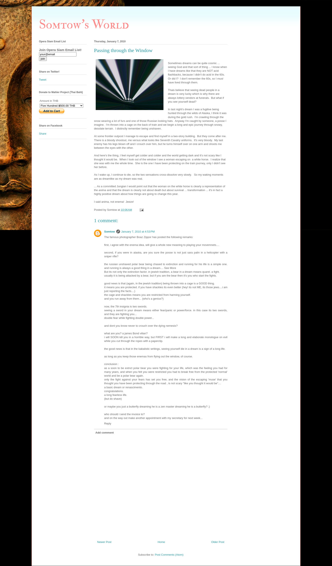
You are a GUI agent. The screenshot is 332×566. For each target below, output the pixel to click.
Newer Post (104, 542)
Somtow (109, 231)
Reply (107, 423)
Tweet (42, 79)
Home (161, 542)
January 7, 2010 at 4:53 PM (138, 231)
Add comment (104, 432)
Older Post (217, 542)
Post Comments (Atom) (169, 554)
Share (42, 133)
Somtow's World (84, 25)
